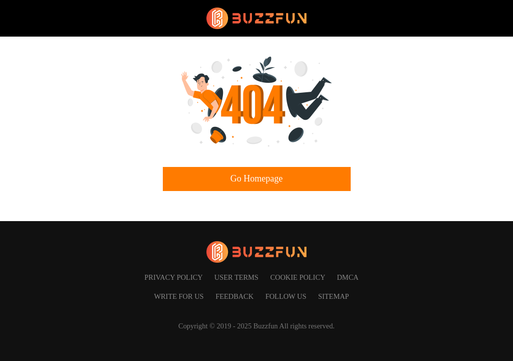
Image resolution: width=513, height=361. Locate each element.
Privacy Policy (174, 277)
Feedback (235, 296)
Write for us (179, 296)
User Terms (237, 277)
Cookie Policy (298, 277)
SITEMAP (333, 296)
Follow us (287, 296)
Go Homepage (256, 178)
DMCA (347, 277)
